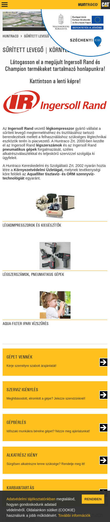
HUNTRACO (11, 36)
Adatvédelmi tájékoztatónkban (31, 499)
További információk (74, 515)
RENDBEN (93, 499)
